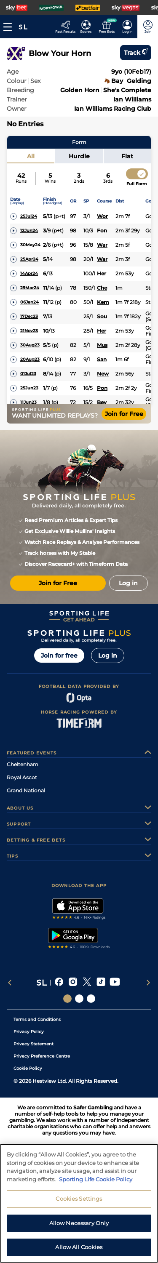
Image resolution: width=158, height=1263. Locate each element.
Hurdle (79, 156)
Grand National (26, 790)
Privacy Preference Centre (41, 1056)
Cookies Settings (79, 1203)
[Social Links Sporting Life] (67, 998)
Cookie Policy (27, 1068)
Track (135, 52)
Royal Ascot (22, 777)
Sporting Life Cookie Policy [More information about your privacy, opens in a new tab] (95, 1183)
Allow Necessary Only (79, 1227)
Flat (127, 156)
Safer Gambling (92, 1107)
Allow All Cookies (78, 1251)
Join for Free (124, 414)
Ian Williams (132, 99)
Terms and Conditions (37, 1019)
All (31, 156)
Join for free (59, 655)
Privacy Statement (33, 1044)
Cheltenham (22, 764)
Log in (107, 655)
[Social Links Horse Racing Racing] (79, 998)
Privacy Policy (28, 1031)
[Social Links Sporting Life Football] (91, 998)
